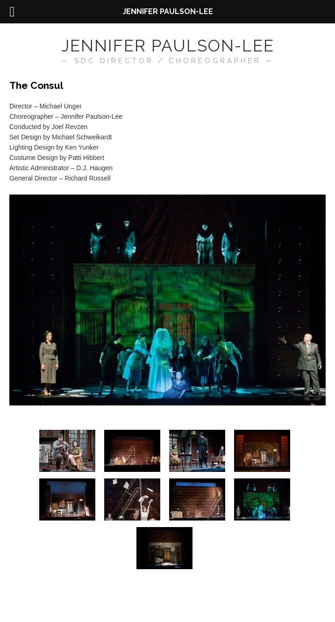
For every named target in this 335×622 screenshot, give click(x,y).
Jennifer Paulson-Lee (167, 45)
